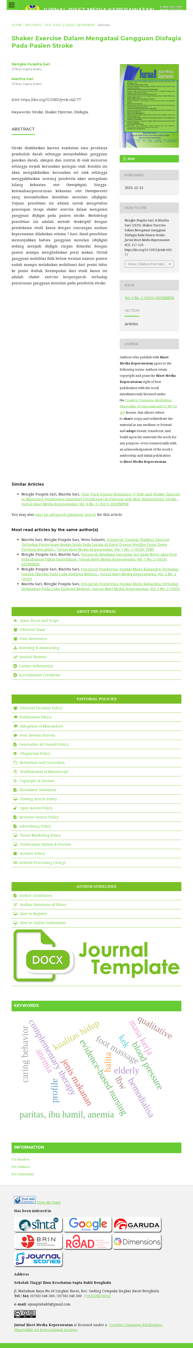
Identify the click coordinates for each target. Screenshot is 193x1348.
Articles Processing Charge (42, 862)
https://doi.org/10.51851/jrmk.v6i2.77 (51, 100)
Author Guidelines (35, 895)
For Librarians (23, 1174)
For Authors (21, 1166)
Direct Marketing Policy (40, 835)
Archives (33, 25)
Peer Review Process (37, 735)
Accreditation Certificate (39, 675)
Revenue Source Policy (39, 817)
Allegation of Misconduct (41, 726)
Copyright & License (36, 780)
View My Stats (48, 1202)
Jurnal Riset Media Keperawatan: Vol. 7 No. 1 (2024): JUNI (105, 549)
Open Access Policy (36, 808)
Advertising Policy (35, 826)
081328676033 (98, 1295)
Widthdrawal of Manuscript (44, 771)
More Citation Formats (146, 264)
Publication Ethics (35, 717)
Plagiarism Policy (35, 753)
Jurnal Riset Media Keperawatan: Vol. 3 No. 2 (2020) (136, 588)
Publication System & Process (45, 844)
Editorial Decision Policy (41, 708)
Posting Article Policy (38, 799)
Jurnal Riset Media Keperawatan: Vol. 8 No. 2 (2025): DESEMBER (75, 504)
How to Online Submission (43, 922)
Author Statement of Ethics (43, 904)
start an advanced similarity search (65, 514)
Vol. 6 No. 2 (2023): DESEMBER (70, 25)
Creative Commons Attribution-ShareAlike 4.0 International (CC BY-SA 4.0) (148, 406)
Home (17, 25)
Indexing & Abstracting (39, 647)
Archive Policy (32, 853)
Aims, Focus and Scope (39, 620)
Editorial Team (32, 629)
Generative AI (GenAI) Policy (44, 744)
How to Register (33, 913)
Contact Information (36, 666)
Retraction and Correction (42, 762)
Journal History (32, 656)
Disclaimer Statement (37, 789)
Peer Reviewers (33, 638)
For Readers (21, 1159)
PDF (131, 159)
